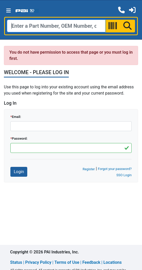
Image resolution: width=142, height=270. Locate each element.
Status (16, 262)
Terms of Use (67, 262)
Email (16, 117)
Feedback (91, 262)
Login (19, 171)
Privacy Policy (38, 262)
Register (89, 169)
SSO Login (124, 175)
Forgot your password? (115, 169)
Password (19, 138)
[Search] (56, 26)
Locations (112, 262)
